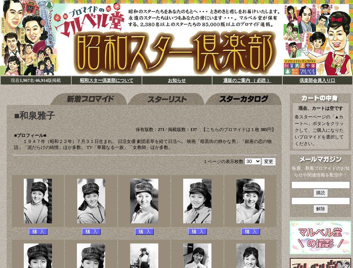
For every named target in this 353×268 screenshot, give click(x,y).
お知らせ (177, 80)
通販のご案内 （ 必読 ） (247, 80)
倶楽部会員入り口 (317, 80)
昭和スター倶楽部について (106, 80)
